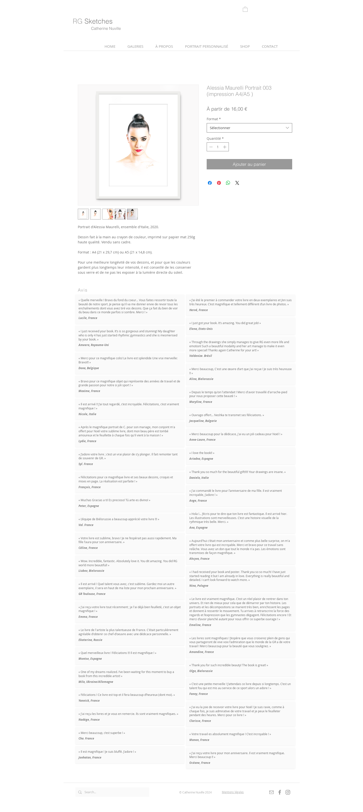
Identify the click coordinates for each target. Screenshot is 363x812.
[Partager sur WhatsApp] (228, 183)
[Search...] (112, 792)
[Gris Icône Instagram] (288, 792)
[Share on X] (237, 183)
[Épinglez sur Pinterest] (219, 183)
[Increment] (225, 147)
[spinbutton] (217, 147)
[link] (245, 9)
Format (214, 119)
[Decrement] (210, 147)
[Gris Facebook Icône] (280, 792)
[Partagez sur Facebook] (210, 183)
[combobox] (249, 128)
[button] (164, 46)
